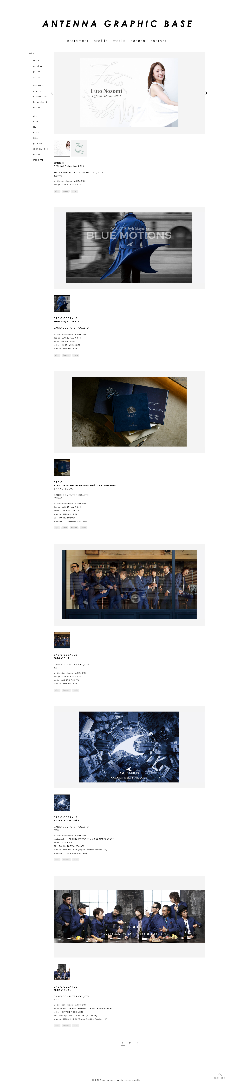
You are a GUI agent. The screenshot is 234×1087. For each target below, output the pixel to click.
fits (34, 131)
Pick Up (37, 152)
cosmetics (39, 93)
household (39, 98)
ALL (31, 53)
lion (35, 120)
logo (35, 60)
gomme (36, 136)
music (36, 87)
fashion (37, 82)
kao (34, 115)
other (35, 103)
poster (36, 70)
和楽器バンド (39, 141)
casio (35, 126)
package (37, 65)
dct (34, 110)
